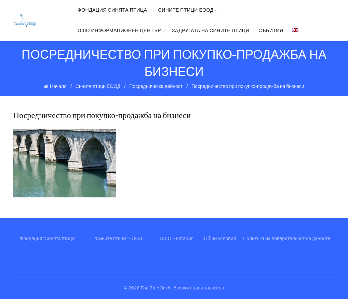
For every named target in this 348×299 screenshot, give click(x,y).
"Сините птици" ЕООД (118, 239)
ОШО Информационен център (119, 31)
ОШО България (177, 239)
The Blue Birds (156, 288)
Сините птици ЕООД (186, 10)
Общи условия (220, 239)
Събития (270, 31)
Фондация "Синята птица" (48, 239)
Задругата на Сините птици (210, 31)
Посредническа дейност (156, 86)
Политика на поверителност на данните (286, 239)
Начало (58, 86)
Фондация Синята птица (112, 10)
